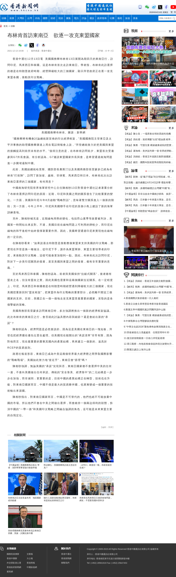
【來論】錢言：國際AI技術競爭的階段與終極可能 (149, 162)
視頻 (60, 18)
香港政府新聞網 (14, 567)
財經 (53, 18)
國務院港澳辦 (13, 554)
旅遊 (127, 18)
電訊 (76, 18)
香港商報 (31, 563)
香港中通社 (66, 554)
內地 (37, 18)
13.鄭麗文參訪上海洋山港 (137, 349)
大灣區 (20, 18)
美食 (135, 18)
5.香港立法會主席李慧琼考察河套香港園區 (146, 304)
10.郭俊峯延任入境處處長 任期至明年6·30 (146, 332)
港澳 (11, 18)
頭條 (4, 18)
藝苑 (119, 18)
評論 (84, 18)
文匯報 (30, 554)
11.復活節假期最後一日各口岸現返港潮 (144, 338)
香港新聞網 (66, 558)
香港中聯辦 (12, 558)
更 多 (171, 31)
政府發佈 (102, 18)
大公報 (30, 558)
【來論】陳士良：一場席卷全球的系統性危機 (147, 134)
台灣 (29, 18)
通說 (91, 18)
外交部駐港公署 (14, 563)
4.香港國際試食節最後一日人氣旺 (141, 298)
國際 (45, 18)
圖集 (68, 18)
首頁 (6, 26)
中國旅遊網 (32, 567)
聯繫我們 (65, 563)
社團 (112, 18)
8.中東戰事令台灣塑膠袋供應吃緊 (141, 321)
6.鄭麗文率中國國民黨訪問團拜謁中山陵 (145, 309)
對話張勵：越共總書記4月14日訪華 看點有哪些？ (149, 182)
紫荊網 (10, 571)
